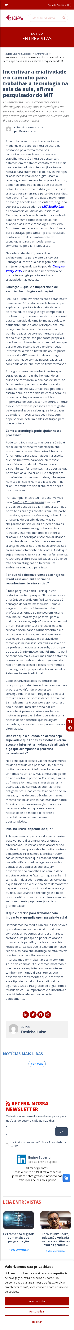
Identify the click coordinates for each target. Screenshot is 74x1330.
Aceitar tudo (37, 1301)
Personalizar (37, 1311)
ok (61, 1131)
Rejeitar (37, 1322)
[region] (37, 1295)
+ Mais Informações (18, 1249)
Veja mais (37, 1063)
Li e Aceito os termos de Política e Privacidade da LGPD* (38, 1144)
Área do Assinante (59, 4)
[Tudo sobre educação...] (44, 18)
